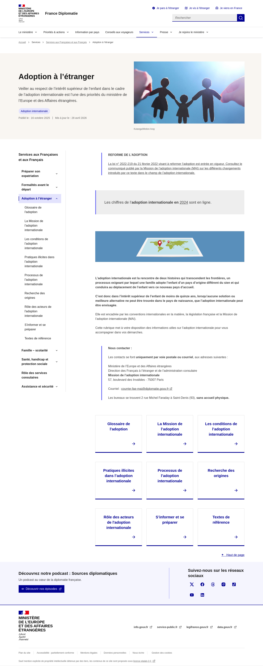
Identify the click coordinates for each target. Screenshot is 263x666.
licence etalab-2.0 (142, 661)
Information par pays (87, 32)
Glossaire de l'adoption (33, 210)
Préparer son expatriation (31, 173)
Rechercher (241, 18)
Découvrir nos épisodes (41, 588)
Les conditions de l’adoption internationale (36, 243)
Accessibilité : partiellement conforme (55, 653)
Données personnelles (115, 653)
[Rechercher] (204, 18)
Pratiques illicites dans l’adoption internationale (39, 262)
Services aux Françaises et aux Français (66, 42)
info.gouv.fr (141, 627)
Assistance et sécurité (37, 386)
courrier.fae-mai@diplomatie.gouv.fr (145, 388)
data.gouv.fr (225, 627)
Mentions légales (88, 653)
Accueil (22, 42)
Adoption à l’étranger (37, 198)
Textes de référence (38, 338)
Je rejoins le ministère (191, 32)
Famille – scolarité (35, 350)
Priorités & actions (54, 32)
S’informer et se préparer (35, 327)
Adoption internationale (34, 111)
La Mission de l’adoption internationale (34, 225)
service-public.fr (167, 627)
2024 (184, 202)
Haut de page (235, 555)
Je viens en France (231, 8)
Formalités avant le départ (35, 187)
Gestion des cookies (162, 653)
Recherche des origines (35, 295)
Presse (164, 32)
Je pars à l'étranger (168, 8)
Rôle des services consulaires (34, 375)
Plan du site (24, 653)
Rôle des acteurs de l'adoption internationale (38, 311)
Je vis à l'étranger (199, 8)
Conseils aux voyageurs (119, 32)
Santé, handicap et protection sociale (35, 362)
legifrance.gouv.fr (197, 627)
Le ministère (26, 32)
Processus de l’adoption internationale (34, 280)
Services (144, 32)
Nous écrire (138, 653)
